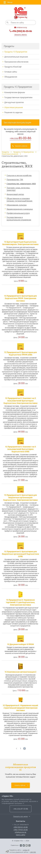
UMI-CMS (33, 852)
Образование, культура (16, 205)
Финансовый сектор (15, 194)
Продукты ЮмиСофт (13, 67)
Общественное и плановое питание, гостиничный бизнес (19, 199)
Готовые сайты (10, 72)
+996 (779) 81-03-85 (20, 830)
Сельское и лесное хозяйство (19, 175)
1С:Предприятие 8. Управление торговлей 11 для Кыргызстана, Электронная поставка (20, 602)
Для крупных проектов (14, 102)
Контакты (20, 821)
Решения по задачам (13, 112)
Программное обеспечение (16, 62)
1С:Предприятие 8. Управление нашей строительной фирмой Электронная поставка (20, 708)
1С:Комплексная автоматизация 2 (20, 672)
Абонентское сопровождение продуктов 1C (20, 767)
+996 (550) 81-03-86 (20, 827)
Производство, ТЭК (15, 179)
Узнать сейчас (20, 785)
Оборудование (10, 77)
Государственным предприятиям (18, 97)
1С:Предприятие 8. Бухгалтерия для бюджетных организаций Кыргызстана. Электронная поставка (20, 497)
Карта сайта (20, 835)
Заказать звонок (20, 35)
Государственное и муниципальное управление (19, 218)
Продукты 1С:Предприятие (15, 52)
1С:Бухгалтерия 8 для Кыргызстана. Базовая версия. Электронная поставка (20, 243)
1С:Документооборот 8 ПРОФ (20, 644)
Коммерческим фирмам (14, 92)
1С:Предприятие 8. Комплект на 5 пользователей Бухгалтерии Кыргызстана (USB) (20, 449)
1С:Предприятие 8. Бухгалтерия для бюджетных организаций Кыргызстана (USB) (20, 554)
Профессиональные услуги (18, 213)
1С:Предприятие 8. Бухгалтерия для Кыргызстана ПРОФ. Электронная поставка (20, 298)
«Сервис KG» (7, 796)
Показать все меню (20, 816)
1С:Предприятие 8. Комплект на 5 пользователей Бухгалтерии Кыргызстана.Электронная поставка (20, 400)
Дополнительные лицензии (16, 57)
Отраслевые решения (13, 107)
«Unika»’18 (26, 850)
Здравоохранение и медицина (20, 209)
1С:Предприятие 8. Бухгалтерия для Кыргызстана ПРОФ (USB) (20, 353)
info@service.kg (20, 832)
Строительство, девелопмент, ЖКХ (21, 183)
